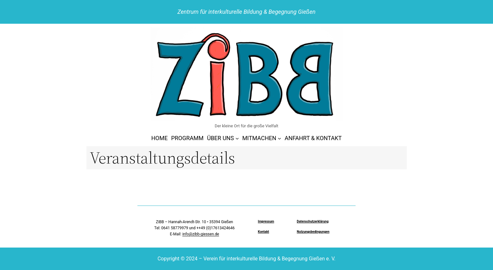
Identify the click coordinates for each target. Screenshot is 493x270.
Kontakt (263, 231)
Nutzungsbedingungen (313, 231)
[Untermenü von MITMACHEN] (279, 138)
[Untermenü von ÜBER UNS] (237, 138)
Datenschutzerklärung (313, 221)
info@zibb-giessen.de (200, 234)
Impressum (266, 221)
